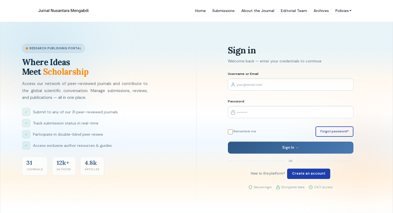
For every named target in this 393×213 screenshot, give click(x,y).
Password (236, 101)
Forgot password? (334, 131)
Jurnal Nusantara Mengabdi (63, 10)
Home (200, 10)
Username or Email (243, 74)
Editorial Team (294, 10)
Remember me (242, 131)
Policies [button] (343, 10)
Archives (321, 10)
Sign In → (290, 147)
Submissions (223, 10)
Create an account (308, 173)
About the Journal (257, 10)
